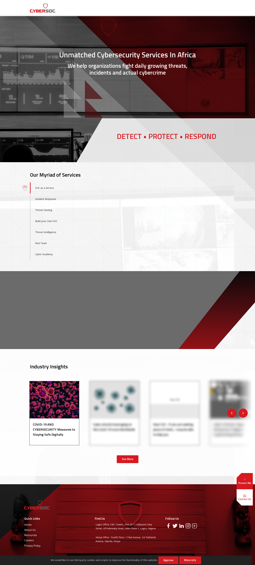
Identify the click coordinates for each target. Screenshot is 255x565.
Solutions (154, 8)
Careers (191, 8)
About (120, 8)
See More (127, 459)
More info (190, 560)
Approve (168, 560)
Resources (173, 8)
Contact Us (213, 8)
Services (136, 8)
